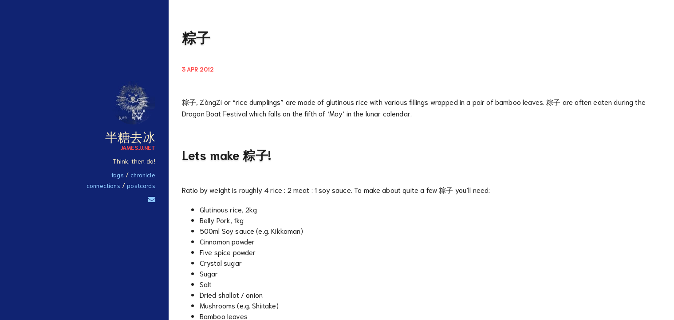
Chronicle (142, 175)
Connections (103, 185)
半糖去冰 (130, 136)
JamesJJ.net (137, 147)
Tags (117, 175)
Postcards (141, 185)
